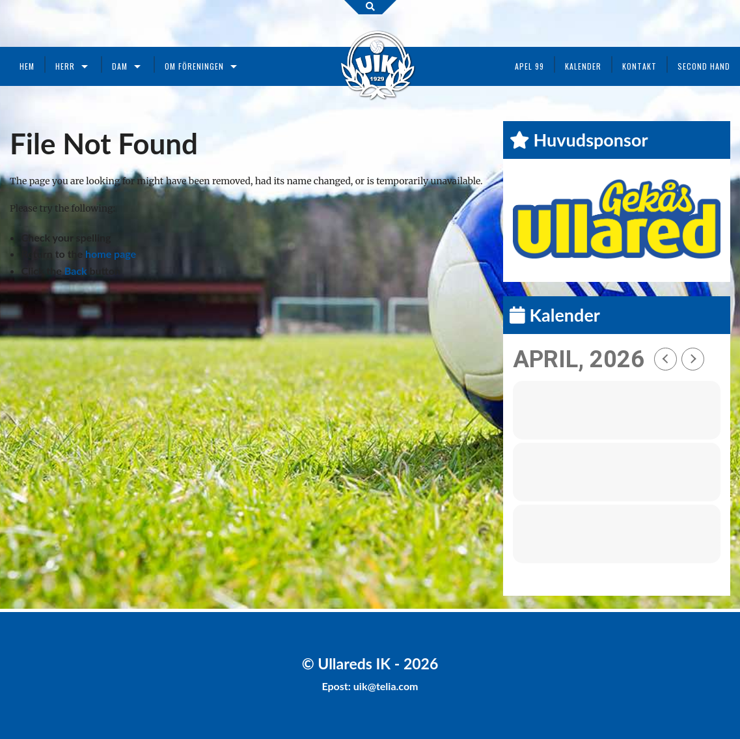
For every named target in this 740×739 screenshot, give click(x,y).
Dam (120, 66)
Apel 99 (529, 66)
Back (75, 270)
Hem (27, 66)
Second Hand (704, 66)
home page (110, 253)
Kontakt (639, 66)
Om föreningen (194, 66)
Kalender (583, 66)
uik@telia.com (385, 686)
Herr (65, 66)
